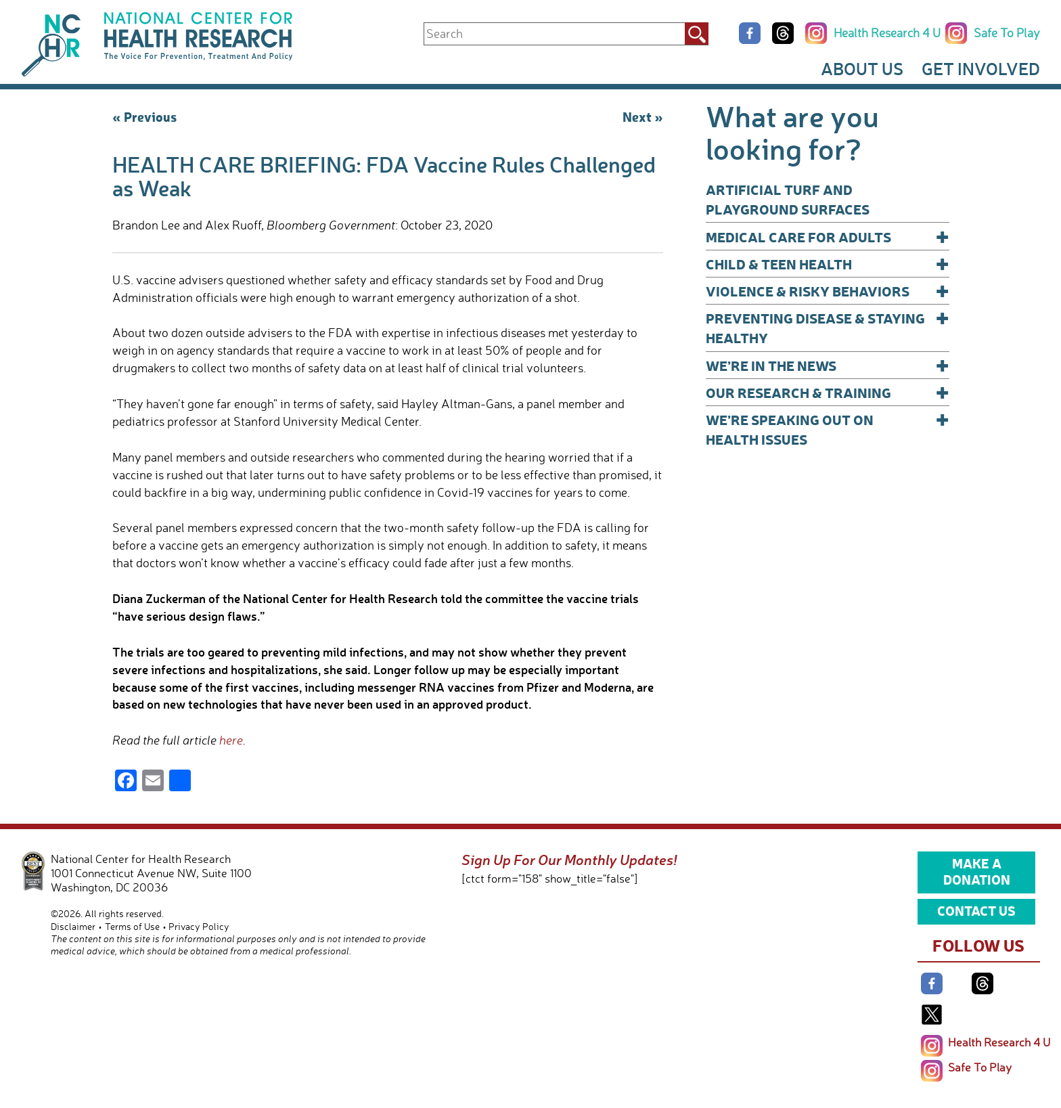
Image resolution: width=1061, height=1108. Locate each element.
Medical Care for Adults (827, 236)
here (230, 739)
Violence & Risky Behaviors (827, 291)
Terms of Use (132, 926)
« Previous (144, 116)
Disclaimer (73, 926)
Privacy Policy (198, 926)
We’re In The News (827, 365)
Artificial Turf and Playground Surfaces (788, 199)
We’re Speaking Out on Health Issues (827, 428)
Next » (643, 116)
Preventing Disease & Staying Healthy (827, 327)
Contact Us (976, 910)
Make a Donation (976, 871)
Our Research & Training (827, 392)
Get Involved (981, 68)
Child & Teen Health (827, 263)
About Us (862, 68)
